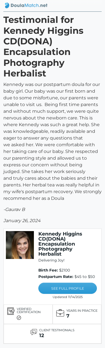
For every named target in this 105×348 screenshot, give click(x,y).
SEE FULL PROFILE (67, 288)
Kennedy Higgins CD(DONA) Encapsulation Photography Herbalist (60, 244)
